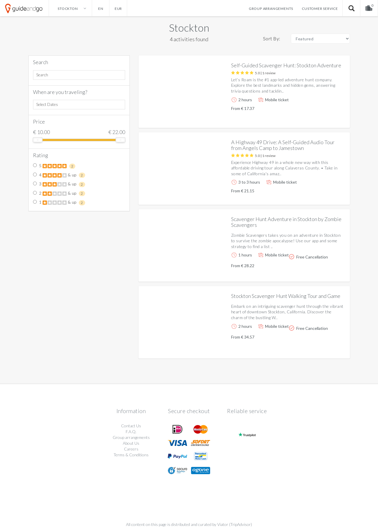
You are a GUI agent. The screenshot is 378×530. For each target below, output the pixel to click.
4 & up (59, 175)
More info (329, 119)
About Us (131, 443)
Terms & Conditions (131, 454)
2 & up (59, 193)
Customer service (320, 8)
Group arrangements (271, 8)
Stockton (189, 27)
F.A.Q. (131, 431)
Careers (131, 448)
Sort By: (271, 38)
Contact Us (131, 425)
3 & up (59, 184)
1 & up (59, 202)
